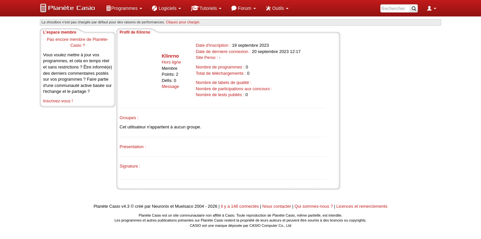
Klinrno (170, 56)
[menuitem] (124, 8)
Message (170, 86)
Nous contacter (276, 206)
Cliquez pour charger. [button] (183, 22)
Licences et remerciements (361, 206)
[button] (124, 8)
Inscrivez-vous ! (58, 100)
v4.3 (125, 206)
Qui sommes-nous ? (313, 206)
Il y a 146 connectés (240, 206)
